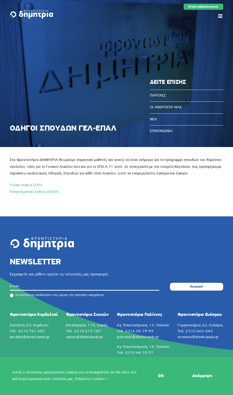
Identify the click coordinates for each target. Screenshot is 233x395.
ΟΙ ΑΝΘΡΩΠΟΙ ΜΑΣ (166, 107)
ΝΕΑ (153, 119)
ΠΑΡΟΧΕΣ (158, 96)
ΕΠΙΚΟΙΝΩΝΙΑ (161, 131)
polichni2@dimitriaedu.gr (138, 337)
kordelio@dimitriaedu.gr (30, 337)
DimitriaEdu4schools (203, 6)
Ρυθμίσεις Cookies (92, 379)
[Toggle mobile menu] (220, 16)
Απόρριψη (202, 376)
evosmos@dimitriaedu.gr (198, 337)
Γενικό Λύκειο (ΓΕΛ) (26, 185)
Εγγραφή (196, 286)
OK (161, 376)
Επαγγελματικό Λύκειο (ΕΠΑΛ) (34, 192)
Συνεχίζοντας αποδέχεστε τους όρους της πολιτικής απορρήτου (57, 295)
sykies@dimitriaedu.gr (84, 337)
